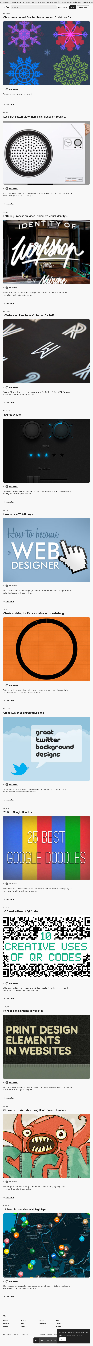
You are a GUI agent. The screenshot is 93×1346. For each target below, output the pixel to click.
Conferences (42, 1323)
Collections (6, 1323)
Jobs (22, 1323)
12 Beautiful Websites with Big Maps (24, 1209)
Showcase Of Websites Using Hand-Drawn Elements (34, 1110)
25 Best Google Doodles (17, 812)
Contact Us (59, 1326)
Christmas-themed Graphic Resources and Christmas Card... (39, 17)
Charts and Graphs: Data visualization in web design (34, 613)
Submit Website (83, 7)
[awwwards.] (12, 89)
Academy (23, 1320)
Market (23, 1326)
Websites (5, 1320)
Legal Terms (16, 1334)
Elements (5, 1326)
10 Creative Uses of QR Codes (21, 911)
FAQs (57, 1320)
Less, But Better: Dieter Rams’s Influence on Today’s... (35, 116)
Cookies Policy (7, 1334)
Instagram (49, 1334)
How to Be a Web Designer (19, 514)
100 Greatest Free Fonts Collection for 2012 (28, 315)
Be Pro (73, 7)
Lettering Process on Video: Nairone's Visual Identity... (35, 216)
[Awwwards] (7, 7)
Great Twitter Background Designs (23, 712)
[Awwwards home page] (36, 1340)
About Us (58, 1323)
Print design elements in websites (23, 1010)
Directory (41, 1320)
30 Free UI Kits (12, 414)
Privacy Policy (24, 1334)
